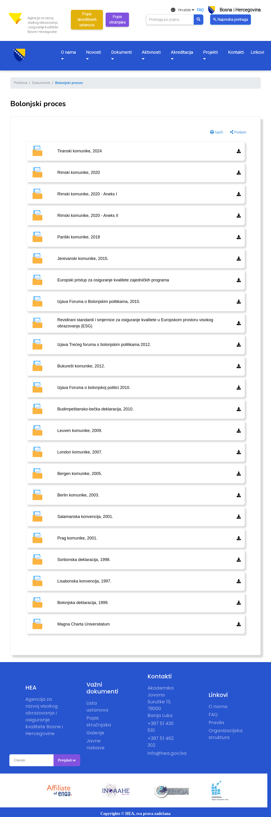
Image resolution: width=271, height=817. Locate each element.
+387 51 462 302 (161, 741)
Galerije (95, 733)
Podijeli (238, 132)
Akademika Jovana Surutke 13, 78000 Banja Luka (161, 702)
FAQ (200, 10)
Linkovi (257, 52)
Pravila (216, 722)
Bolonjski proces (69, 82)
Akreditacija (182, 55)
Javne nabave (95, 744)
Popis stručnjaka (98, 721)
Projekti (210, 55)
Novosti (93, 55)
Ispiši (216, 132)
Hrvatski (186, 10)
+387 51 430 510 (161, 726)
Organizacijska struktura (222, 734)
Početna (20, 82)
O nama (68, 55)
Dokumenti (121, 55)
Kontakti (236, 52)
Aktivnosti (151, 55)
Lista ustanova (97, 706)
